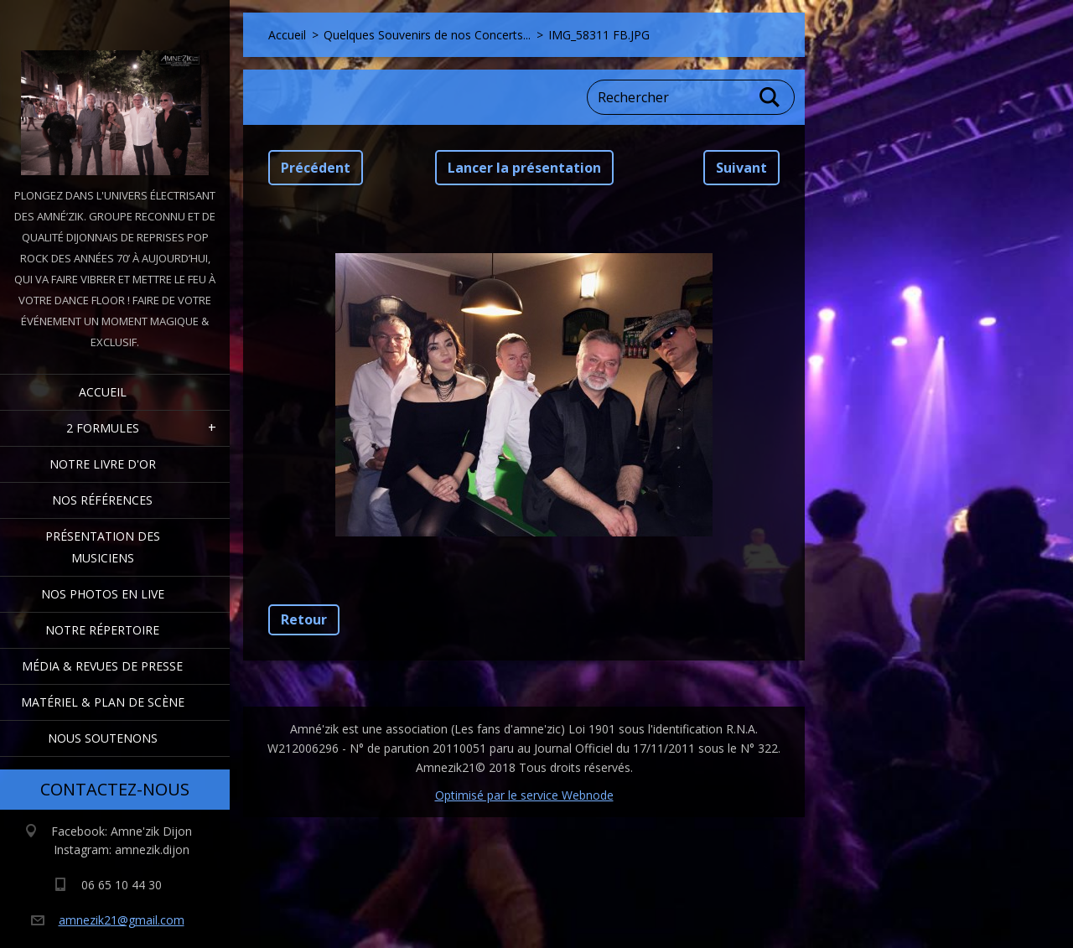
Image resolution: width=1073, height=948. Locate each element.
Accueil (103, 392)
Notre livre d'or (102, 464)
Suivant (741, 167)
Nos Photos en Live (102, 594)
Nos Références (102, 500)
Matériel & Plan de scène (102, 702)
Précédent (315, 167)
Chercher (770, 97)
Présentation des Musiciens (102, 547)
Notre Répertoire (102, 630)
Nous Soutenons (103, 738)
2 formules (102, 428)
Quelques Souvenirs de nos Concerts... (427, 35)
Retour (304, 619)
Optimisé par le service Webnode (524, 795)
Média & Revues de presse (102, 666)
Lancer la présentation (524, 167)
